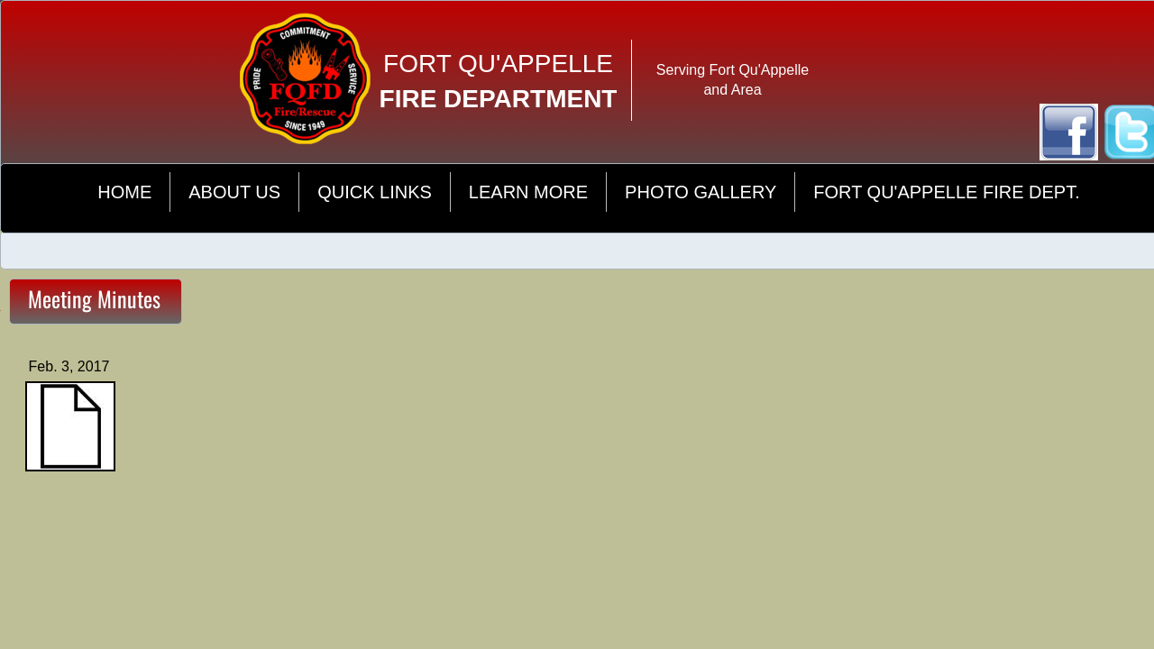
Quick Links (374, 192)
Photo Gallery (700, 192)
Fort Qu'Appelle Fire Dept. (946, 192)
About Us (234, 192)
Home (124, 192)
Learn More (528, 192)
